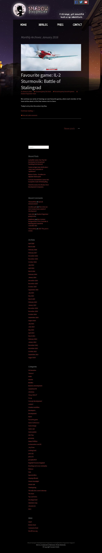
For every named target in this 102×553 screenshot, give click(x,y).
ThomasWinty (32, 202)
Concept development (35, 401)
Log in (30, 522)
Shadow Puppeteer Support (66, 543)
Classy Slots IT (32, 395)
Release (30, 469)
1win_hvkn (31, 214)
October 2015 (32, 287)
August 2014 (32, 320)
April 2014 (31, 333)
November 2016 (33, 259)
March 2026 (31, 246)
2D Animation (32, 370)
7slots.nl (30, 373)
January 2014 (32, 342)
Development (32, 413)
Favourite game (40, 91)
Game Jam (31, 429)
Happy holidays (32, 441)
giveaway (31, 438)
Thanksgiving (32, 487)
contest (30, 404)
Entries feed (32, 525)
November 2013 (33, 348)
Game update (32, 432)
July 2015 (31, 293)
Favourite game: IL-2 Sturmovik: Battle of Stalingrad (41, 81)
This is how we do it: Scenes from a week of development (38, 209)
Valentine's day (32, 503)
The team (48, 91)
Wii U (29, 509)
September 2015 (33, 290)
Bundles (30, 383)
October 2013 (32, 351)
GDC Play (31, 435)
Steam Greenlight (33, 481)
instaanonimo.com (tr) (34, 444)
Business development (35, 386)
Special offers (32, 475)
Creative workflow (33, 407)
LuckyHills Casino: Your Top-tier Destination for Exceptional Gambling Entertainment (37, 162)
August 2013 (32, 357)
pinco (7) (30, 457)
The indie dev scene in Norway (37, 490)
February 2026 (32, 250)
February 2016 (32, 274)
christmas (31, 392)
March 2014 (31, 336)
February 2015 (32, 302)
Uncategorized (32, 500)
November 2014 (33, 311)
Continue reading (28, 111)
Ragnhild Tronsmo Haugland (36, 463)
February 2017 (32, 253)
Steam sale (31, 484)
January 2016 (32, 277)
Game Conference (33, 423)
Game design (32, 426)
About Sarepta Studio (33, 543)
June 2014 (31, 327)
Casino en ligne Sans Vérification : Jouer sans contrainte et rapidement (38, 169)
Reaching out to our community (37, 466)
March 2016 (31, 271)
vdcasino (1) (32, 506)
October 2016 (32, 262)
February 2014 (32, 339)
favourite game (59, 91)
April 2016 (31, 268)
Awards (30, 379)
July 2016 (31, 265)
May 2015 (31, 296)
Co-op (30, 398)
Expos (30, 416)
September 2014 (33, 317)
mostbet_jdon (32, 207)
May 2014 (31, 330)
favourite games (69, 91)
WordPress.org (32, 531)
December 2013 (33, 345)
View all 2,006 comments (30, 115)
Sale (29, 472)
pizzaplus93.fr (32, 460)
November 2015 (33, 283)
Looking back (32, 450)
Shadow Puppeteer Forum (49, 543)
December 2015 (33, 280)
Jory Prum (31, 447)
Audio (30, 376)
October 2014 (32, 314)
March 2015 (31, 299)
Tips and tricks (32, 497)
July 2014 (31, 324)
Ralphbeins (31, 219)
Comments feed (33, 528)
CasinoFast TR (32, 389)
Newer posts (72, 128)
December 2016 (33, 256)
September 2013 (33, 354)
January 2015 (32, 305)
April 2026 (31, 243)
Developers (31, 410)
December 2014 (33, 308)
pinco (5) (30, 453)
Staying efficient (33, 478)
